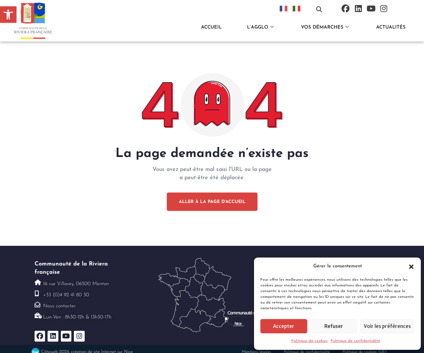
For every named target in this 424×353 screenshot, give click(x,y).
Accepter (283, 326)
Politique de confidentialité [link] (355, 341)
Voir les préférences (387, 326)
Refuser (333, 326)
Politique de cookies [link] (309, 341)
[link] (8, 14)
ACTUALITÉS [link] (391, 27)
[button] (411, 266)
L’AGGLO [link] (260, 27)
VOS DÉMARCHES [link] (325, 27)
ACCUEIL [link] (211, 27)
